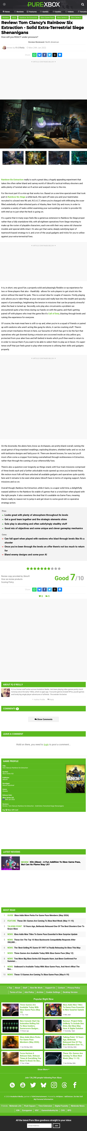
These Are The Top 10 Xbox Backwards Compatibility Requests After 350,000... (41, 941)
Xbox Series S (76, 18)
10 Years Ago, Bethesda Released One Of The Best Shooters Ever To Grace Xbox (45, 927)
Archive (40, 992)
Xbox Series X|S (8, 774)
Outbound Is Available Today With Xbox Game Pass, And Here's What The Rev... (43, 967)
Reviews (5, 18)
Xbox (14, 18)
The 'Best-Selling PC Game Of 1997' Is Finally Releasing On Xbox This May (43, 948)
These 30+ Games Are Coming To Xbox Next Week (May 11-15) (40, 921)
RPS (69, 1110)
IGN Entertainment (39, 1097)
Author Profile (38, 700)
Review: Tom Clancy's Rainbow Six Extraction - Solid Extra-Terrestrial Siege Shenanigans (42, 27)
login (46, 744)
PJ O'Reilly (20, 48)
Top (9, 988)
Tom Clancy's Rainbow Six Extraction (15, 768)
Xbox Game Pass (47, 18)
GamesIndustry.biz (49, 1110)
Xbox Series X (62, 18)
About (17, 988)
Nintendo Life (15, 1106)
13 (16, 868)
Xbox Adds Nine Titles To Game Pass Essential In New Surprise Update (42, 934)
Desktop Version (70, 992)
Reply (50, 700)
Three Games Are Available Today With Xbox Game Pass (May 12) (40, 953)
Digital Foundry (61, 1106)
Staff (25, 988)
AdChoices (68, 1097)
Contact (61, 988)
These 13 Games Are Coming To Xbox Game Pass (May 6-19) (38, 974)
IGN (17, 1110)
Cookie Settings (53, 992)
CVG (63, 1110)
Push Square (30, 1106)
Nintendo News (78, 1106)
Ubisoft (5, 779)
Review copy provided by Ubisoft (15, 576)
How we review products (11, 579)
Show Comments (43, 719)
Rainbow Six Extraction (28, 18)
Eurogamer (27, 1110)
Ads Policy (29, 992)
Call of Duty (53, 313)
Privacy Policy (74, 988)
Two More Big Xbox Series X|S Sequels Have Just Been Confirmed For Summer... (42, 959)
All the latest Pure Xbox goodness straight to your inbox (43, 1120)
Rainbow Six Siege (16, 197)
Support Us (50, 988)
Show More (43, 1069)
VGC (37, 1110)
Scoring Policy (7, 582)
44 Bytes (59, 1097)
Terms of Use (16, 992)
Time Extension (45, 1106)
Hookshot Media (16, 1097)
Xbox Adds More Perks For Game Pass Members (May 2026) (38, 915)
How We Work (36, 988)
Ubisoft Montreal (8, 785)
